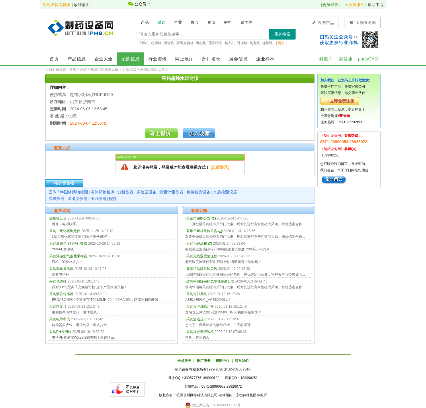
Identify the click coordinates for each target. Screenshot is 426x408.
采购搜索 (282, 34)
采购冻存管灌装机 (200, 332)
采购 (83, 69)
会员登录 (330, 4)
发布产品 (323, 22)
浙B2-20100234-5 (237, 369)
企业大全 (103, 58)
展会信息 (238, 58)
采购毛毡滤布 (196, 244)
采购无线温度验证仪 (201, 256)
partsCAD (368, 58)
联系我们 (242, 361)
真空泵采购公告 (198, 218)
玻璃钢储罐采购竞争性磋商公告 (210, 281)
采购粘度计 (58, 307)
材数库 (326, 58)
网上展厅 (184, 58)
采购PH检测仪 (60, 332)
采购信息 (130, 58)
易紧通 (345, 58)
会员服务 (356, 4)
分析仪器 (129, 69)
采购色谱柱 (58, 281)
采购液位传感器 (61, 294)
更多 (283, 43)
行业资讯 (157, 58)
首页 (54, 58)
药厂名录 (211, 58)
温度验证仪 (58, 218)
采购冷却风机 (196, 294)
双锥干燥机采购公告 (201, 231)
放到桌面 (82, 4)
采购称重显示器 (61, 269)
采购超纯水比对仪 (154, 69)
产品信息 (76, 58)
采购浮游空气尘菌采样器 (68, 256)
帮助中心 (376, 4)
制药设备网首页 (56, 4)
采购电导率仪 (59, 319)
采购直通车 (362, 22)
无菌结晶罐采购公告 (201, 269)
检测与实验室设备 (104, 69)
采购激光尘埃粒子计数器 (68, 244)
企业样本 (265, 58)
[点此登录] (220, 167)
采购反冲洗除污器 (200, 307)
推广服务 (203, 361)
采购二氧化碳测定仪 (64, 231)
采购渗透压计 (196, 319)
